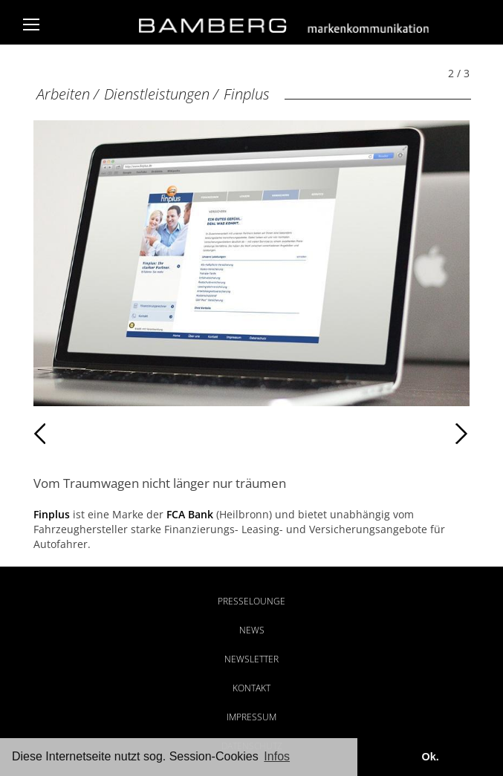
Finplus (247, 94)
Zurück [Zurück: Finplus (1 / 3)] (65, 434)
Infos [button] (277, 756)
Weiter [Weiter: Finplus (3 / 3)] (360, 434)
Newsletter (251, 659)
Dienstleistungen (157, 94)
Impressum (251, 717)
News (252, 630)
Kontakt (251, 688)
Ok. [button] (429, 757)
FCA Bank (189, 514)
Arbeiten (63, 94)
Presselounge (251, 601)
